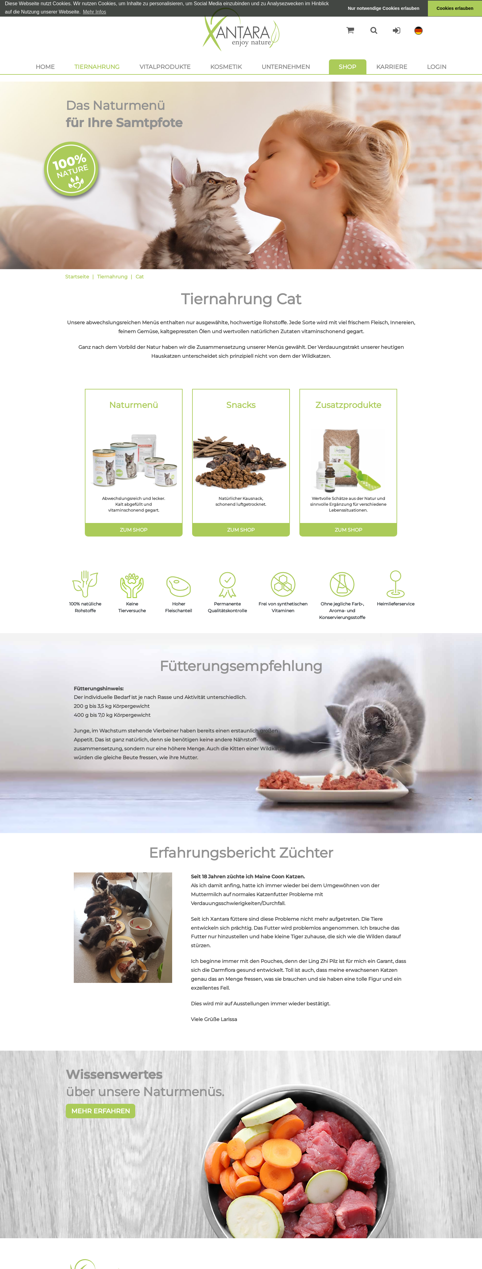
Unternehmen (286, 66)
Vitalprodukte (165, 66)
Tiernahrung (97, 66)
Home (45, 66)
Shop (347, 66)
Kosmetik (226, 66)
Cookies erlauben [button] (455, 8)
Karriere (391, 66)
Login (436, 66)
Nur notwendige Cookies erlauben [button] (384, 8)
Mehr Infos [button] (94, 11)
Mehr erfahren (100, 1111)
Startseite (77, 277)
